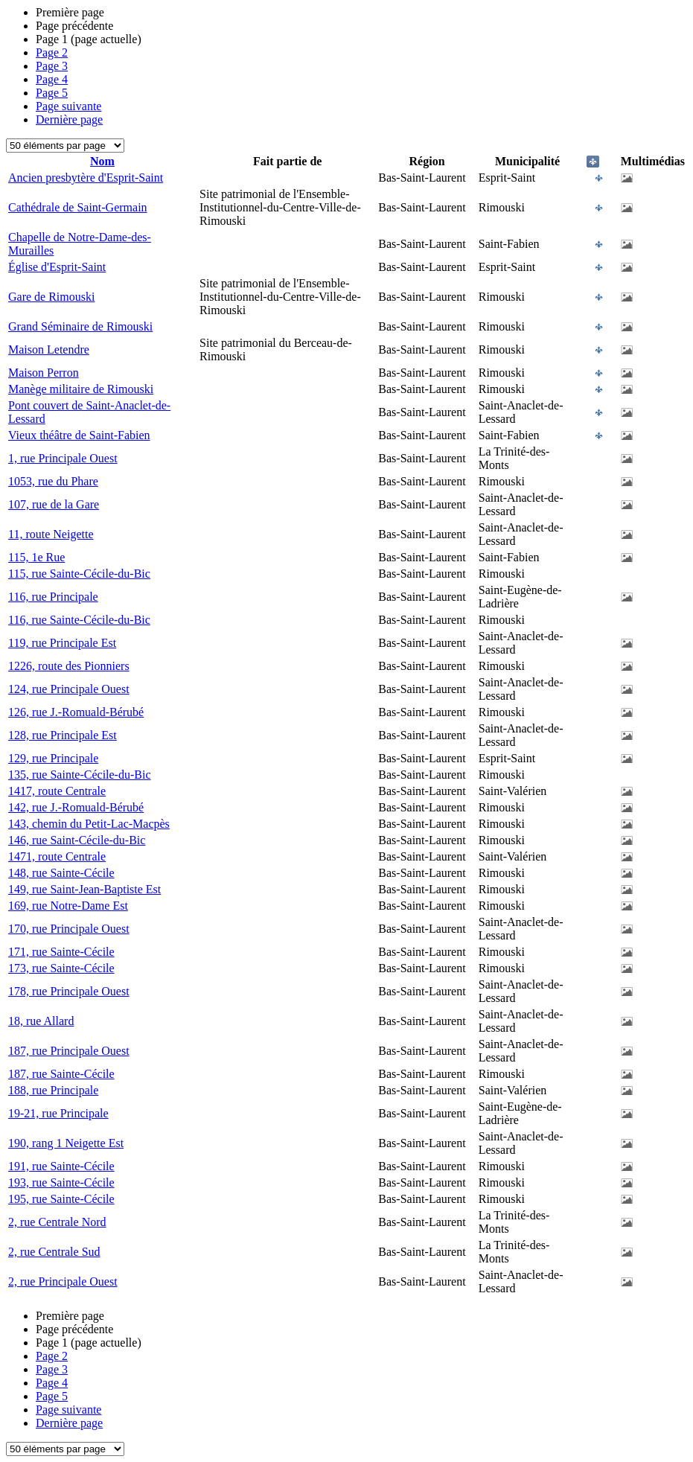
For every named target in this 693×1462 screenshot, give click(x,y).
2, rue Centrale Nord (57, 1222)
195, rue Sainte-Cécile (61, 1199)
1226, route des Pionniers (69, 666)
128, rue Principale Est (62, 735)
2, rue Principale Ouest (63, 1281)
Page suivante (68, 106)
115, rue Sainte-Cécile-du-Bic (79, 573)
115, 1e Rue (36, 557)
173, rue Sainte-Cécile (61, 968)
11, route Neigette (50, 534)
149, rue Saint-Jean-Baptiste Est (84, 889)
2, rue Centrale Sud (54, 1251)
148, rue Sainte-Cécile (61, 872)
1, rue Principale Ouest (63, 458)
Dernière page (69, 119)
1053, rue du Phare (53, 481)
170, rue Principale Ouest (69, 928)
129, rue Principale (53, 758)
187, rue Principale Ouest (69, 1050)
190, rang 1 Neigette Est (66, 1143)
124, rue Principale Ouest (69, 689)
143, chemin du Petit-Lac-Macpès (89, 823)
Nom (102, 161)
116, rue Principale (53, 596)
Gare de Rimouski (51, 296)
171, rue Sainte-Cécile (61, 951)
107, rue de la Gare (53, 504)
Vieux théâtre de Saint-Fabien (79, 435)
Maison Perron (43, 372)
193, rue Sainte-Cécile (61, 1182)
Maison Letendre (48, 349)
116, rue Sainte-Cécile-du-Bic (79, 619)
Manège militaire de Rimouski (80, 389)
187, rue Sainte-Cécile (61, 1073)
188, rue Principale (53, 1090)
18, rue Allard (41, 1021)
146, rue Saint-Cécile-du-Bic (76, 840)
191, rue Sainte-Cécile (61, 1166)
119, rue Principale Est (62, 642)
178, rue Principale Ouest (69, 991)
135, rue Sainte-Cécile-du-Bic (79, 774)
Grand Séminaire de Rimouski (80, 326)
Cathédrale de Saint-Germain (77, 207)
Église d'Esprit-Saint (57, 267)
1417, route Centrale (57, 791)
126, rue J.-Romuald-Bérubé (76, 712)
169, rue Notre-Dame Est (68, 905)
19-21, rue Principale (58, 1113)
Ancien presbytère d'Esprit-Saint (85, 177)
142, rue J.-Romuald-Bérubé (76, 807)
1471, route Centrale (57, 856)
